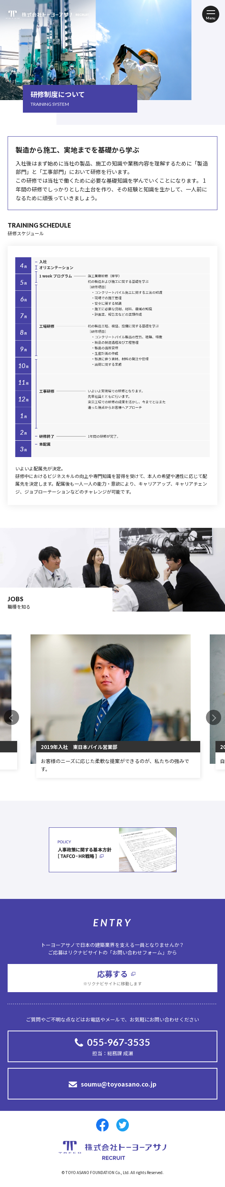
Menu (210, 18)
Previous (11, 717)
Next (213, 717)
